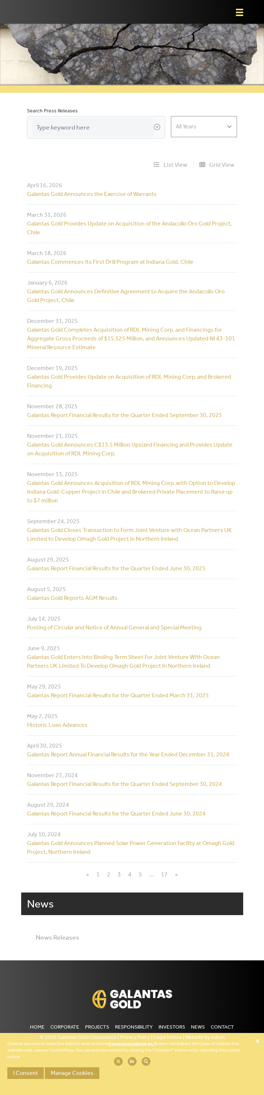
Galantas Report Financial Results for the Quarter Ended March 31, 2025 (118, 695)
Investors (171, 1027)
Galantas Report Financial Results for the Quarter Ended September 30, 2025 (124, 415)
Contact (222, 1027)
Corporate (64, 1027)
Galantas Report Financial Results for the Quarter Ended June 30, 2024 (116, 813)
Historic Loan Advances (57, 724)
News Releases (57, 937)
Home (37, 1027)
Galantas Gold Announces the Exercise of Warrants (92, 193)
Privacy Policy (135, 1037)
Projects (97, 1027)
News (198, 1027)
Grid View (216, 164)
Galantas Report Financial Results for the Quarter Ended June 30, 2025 (116, 568)
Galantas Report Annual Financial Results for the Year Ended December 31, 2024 (128, 754)
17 (164, 874)
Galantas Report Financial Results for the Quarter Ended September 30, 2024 (124, 783)
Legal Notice (167, 1037)
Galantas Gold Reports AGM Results (72, 597)
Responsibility (134, 1027)
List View (170, 164)
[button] (239, 12)
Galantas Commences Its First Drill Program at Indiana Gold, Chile (110, 261)
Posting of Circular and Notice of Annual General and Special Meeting (114, 627)
